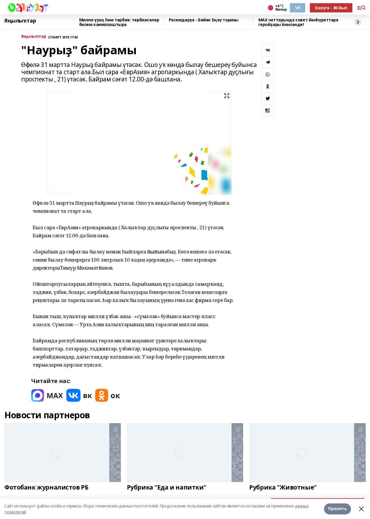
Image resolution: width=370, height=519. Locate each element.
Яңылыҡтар (20, 21)
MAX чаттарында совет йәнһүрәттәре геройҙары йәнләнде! (298, 22)
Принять (337, 508)
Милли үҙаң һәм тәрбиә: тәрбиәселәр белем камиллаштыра (119, 22)
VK (297, 7)
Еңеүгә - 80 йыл (331, 7)
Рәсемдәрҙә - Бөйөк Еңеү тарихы (203, 20)
